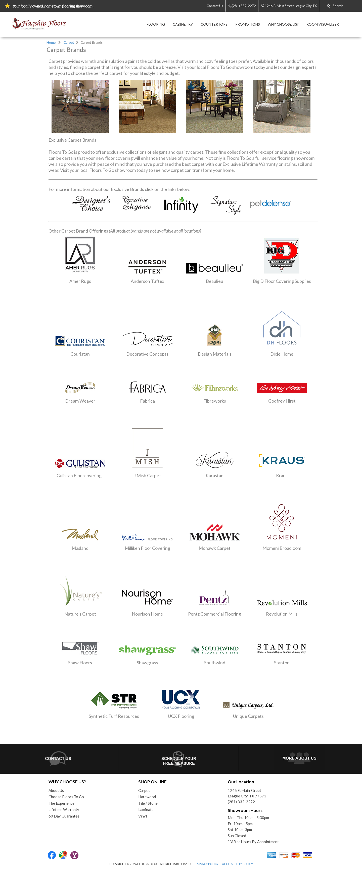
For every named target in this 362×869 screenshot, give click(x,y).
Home (51, 42)
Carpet (69, 42)
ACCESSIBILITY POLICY (237, 864)
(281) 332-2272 (241, 801)
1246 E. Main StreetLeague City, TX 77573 (247, 793)
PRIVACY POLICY (207, 864)
